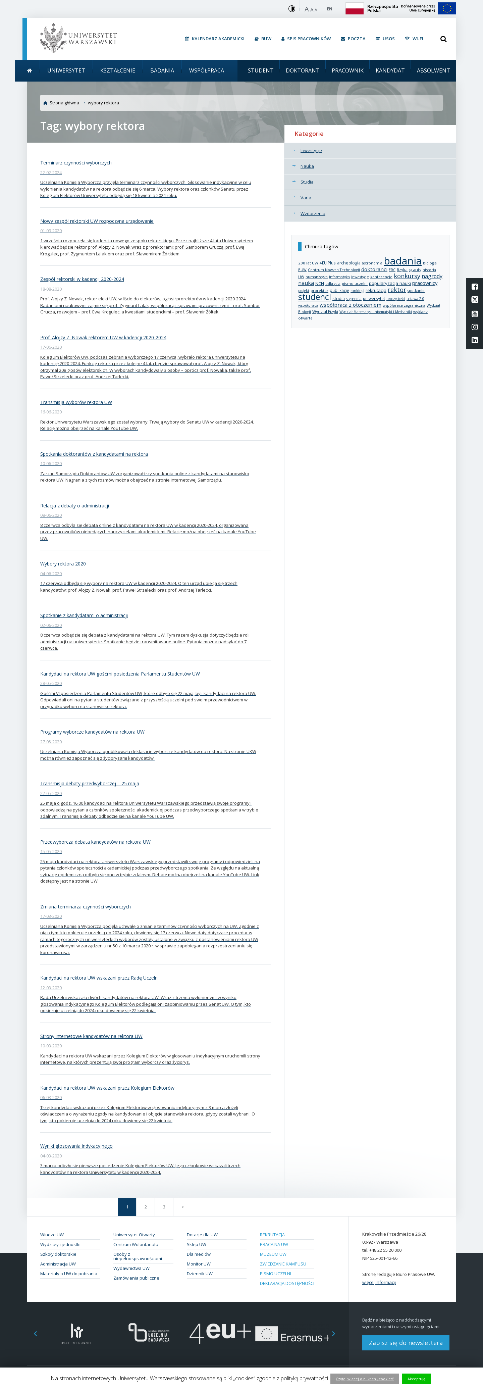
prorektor (319, 290)
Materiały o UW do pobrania (68, 1274)
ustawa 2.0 (415, 298)
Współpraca (206, 70)
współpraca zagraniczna (404, 305)
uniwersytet (374, 298)
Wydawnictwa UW (131, 1268)
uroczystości (395, 298)
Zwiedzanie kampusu (283, 1264)
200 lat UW (308, 262)
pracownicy (424, 283)
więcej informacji (379, 1282)
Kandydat (390, 70)
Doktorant (303, 70)
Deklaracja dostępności (287, 1283)
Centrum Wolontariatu (135, 1244)
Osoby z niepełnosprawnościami (137, 1256)
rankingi (357, 290)
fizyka (402, 269)
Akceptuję (416, 1378)
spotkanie (416, 290)
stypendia (354, 298)
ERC (392, 269)
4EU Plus (328, 262)
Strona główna (64, 103)
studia (338, 298)
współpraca (308, 305)
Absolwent (433, 70)
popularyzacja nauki (390, 283)
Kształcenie (117, 70)
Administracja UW (58, 1264)
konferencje (381, 277)
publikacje (339, 290)
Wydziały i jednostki (60, 1244)
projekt (303, 290)
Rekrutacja (272, 1235)
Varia (306, 198)
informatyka (339, 277)
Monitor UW (199, 1264)
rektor (397, 290)
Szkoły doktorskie (58, 1254)
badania (403, 260)
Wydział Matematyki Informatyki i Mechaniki (375, 311)
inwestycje (360, 277)
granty (415, 269)
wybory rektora (103, 103)
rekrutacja (376, 290)
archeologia (349, 263)
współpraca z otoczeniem (350, 304)
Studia (307, 182)
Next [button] (337, 1333)
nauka (306, 283)
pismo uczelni (355, 283)
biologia (430, 263)
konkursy (407, 276)
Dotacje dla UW (202, 1235)
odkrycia (332, 283)
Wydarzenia (313, 213)
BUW (302, 269)
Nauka (307, 166)
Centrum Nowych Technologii (334, 269)
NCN (319, 283)
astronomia (372, 262)
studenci (314, 296)
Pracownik (348, 70)
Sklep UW (196, 1244)
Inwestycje (311, 150)
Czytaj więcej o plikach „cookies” (365, 1378)
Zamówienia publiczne (136, 1278)
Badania (162, 70)
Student (261, 70)
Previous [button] (32, 1333)
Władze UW (52, 1235)
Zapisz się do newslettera (406, 1343)
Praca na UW (274, 1244)
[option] (76, 1333)
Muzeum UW (273, 1254)
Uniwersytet (66, 70)
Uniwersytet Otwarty (134, 1235)
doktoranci (374, 269)
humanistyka (317, 276)
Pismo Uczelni (275, 1274)
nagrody (432, 276)
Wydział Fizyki (325, 311)
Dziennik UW (200, 1274)
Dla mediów (199, 1254)
